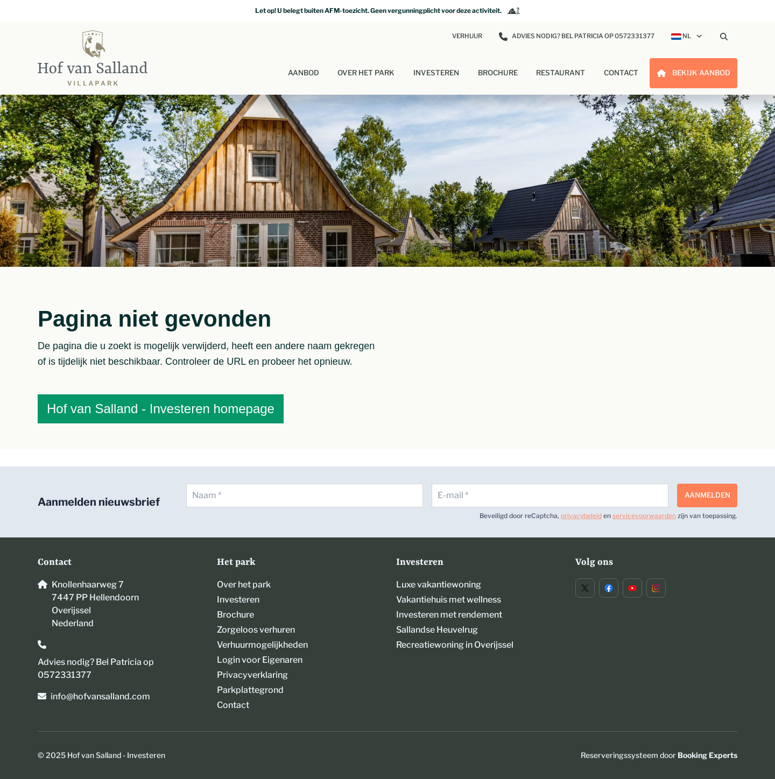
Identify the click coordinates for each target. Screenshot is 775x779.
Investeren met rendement (449, 615)
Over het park (244, 584)
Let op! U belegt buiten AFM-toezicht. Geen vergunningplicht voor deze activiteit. (387, 10)
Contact (233, 705)
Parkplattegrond (250, 690)
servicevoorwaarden (644, 516)
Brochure (235, 615)
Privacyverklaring (252, 675)
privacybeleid (581, 516)
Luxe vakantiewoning (438, 584)
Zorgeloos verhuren (256, 630)
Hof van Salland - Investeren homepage (160, 408)
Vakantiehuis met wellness (448, 599)
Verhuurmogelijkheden (262, 645)
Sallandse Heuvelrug (437, 630)
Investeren (238, 599)
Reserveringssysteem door (659, 755)
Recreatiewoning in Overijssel (454, 645)
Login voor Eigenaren (259, 660)
